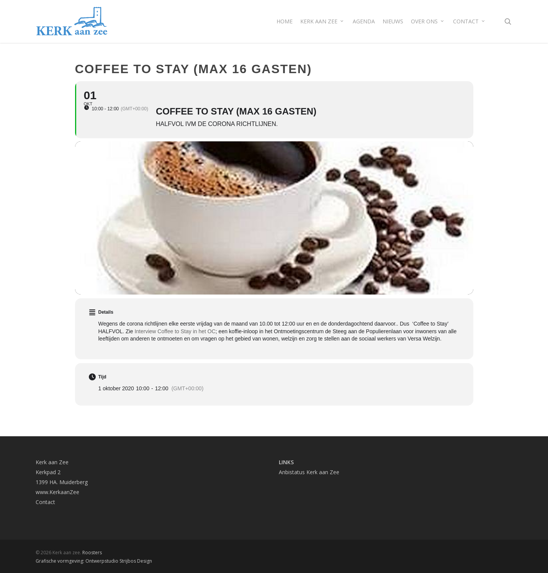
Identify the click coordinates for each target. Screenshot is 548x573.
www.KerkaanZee (57, 492)
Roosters (92, 552)
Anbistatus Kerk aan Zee (309, 472)
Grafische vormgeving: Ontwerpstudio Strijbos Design (94, 561)
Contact (45, 502)
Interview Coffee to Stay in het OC (174, 331)
